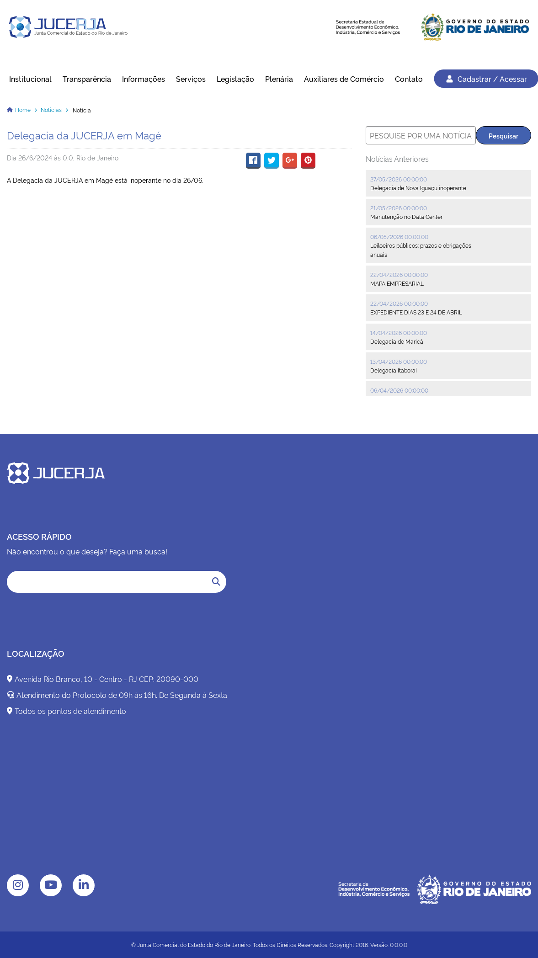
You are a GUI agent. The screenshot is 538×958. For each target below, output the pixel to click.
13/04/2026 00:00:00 (398, 361)
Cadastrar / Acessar (486, 78)
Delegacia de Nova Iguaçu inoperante (418, 188)
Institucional (30, 79)
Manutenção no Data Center (406, 216)
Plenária (279, 79)
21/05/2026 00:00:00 (398, 208)
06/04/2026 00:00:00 (399, 390)
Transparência (87, 79)
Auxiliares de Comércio (344, 79)
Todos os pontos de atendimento (66, 711)
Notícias (51, 109)
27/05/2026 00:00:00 (398, 179)
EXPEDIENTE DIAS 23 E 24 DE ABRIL (416, 312)
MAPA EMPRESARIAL (397, 283)
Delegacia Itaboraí (393, 370)
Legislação (235, 79)
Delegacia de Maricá (396, 341)
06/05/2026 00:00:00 (399, 236)
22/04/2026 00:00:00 (399, 274)
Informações (143, 79)
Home (23, 109)
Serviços (191, 79)
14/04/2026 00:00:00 (398, 332)
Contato (409, 79)
